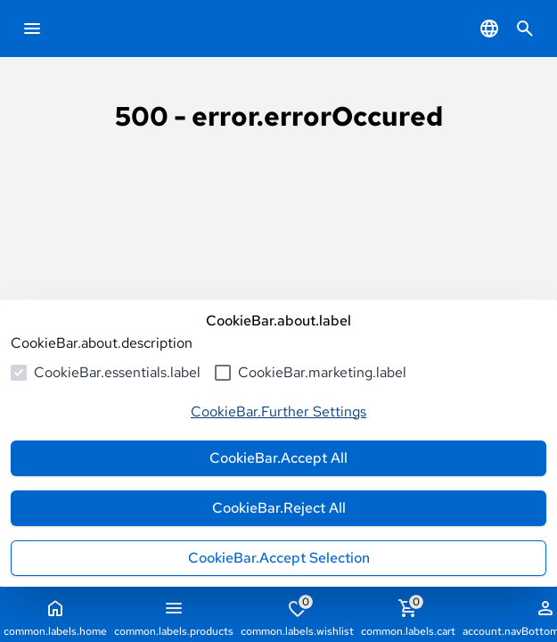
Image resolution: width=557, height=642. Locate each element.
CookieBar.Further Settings (278, 411)
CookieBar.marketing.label (322, 372)
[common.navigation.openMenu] (32, 28)
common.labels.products (173, 617)
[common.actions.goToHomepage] (94, 28)
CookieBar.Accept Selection (279, 557)
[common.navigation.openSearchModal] (525, 28)
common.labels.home (55, 617)
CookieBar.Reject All (279, 507)
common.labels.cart (408, 616)
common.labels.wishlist (297, 616)
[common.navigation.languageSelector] (489, 28)
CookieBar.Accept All (278, 458)
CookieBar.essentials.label (117, 372)
